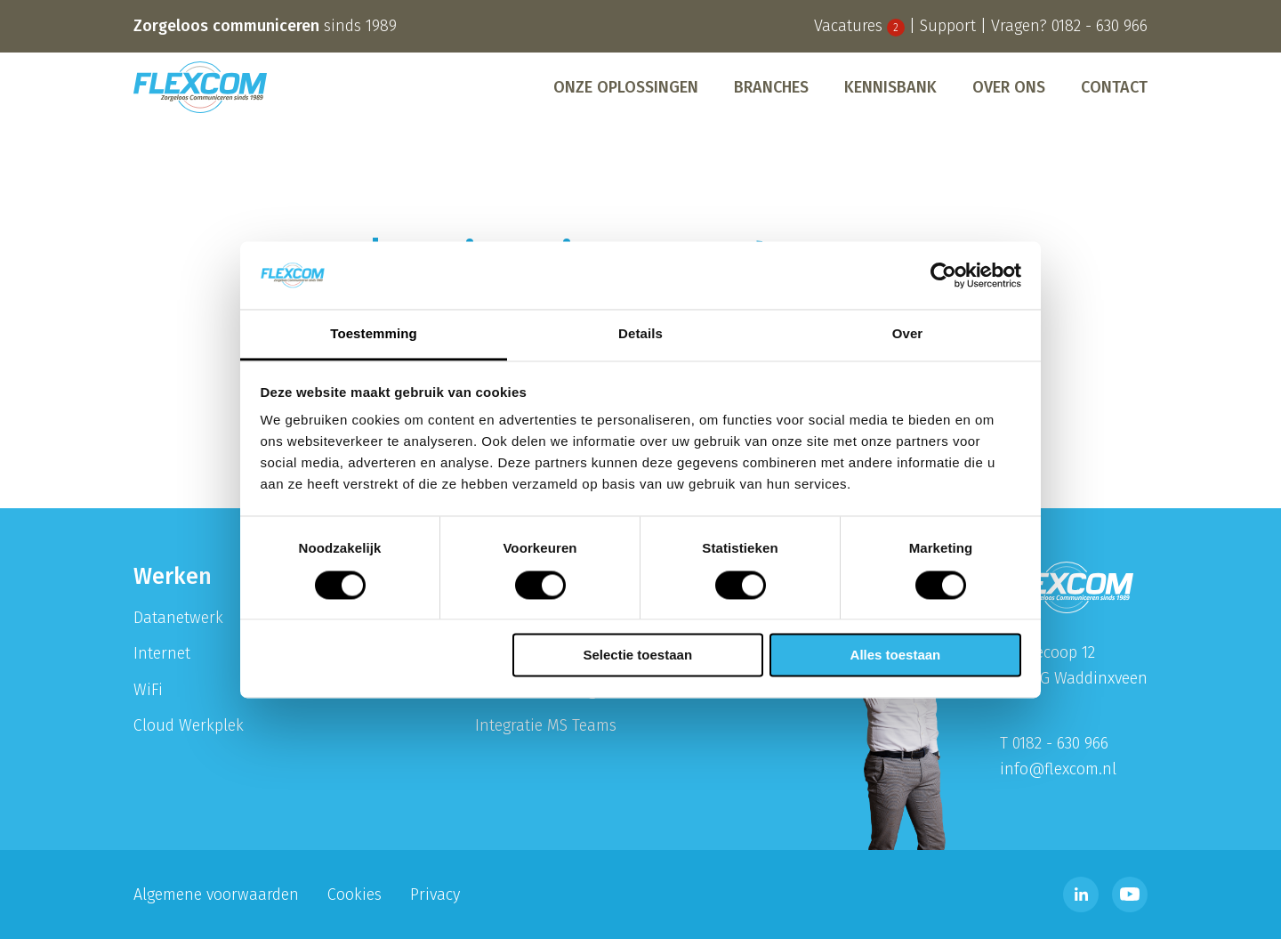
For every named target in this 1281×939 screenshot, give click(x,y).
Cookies (354, 894)
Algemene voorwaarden (216, 894)
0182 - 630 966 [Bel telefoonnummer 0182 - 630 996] (1099, 26)
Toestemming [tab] (373, 334)
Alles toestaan (895, 655)
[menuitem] (626, 87)
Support (948, 26)
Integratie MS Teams (545, 725)
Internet (161, 653)
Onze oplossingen (625, 87)
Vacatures (859, 26)
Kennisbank (890, 87)
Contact (1114, 87)
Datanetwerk (178, 617)
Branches (771, 87)
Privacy (435, 894)
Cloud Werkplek (188, 725)
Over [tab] (907, 334)
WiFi (148, 690)
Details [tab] (640, 334)
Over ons (1008, 87)
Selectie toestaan (638, 655)
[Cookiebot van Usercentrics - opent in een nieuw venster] (943, 275)
